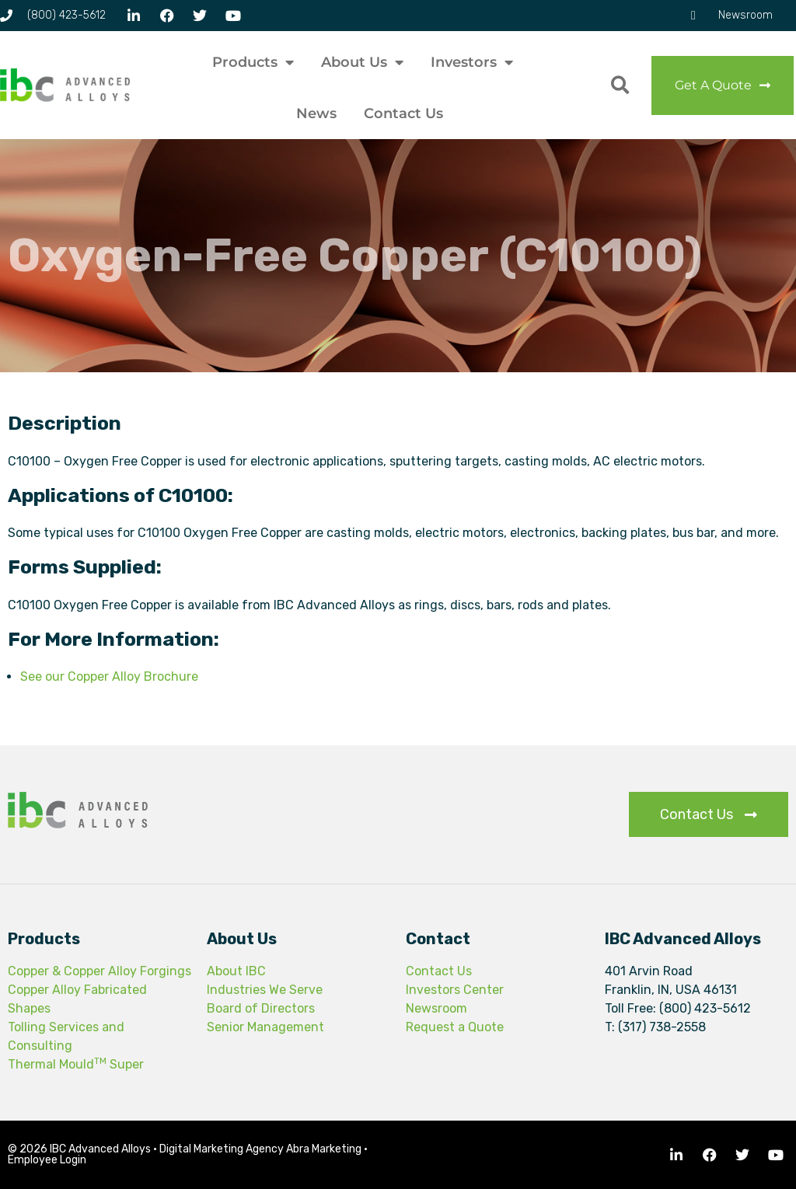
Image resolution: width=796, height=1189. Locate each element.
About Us (362, 62)
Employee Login (47, 1159)
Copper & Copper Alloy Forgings (99, 971)
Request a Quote (455, 1027)
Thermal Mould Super (76, 1064)
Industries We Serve (265, 989)
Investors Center (455, 989)
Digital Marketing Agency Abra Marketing (260, 1149)
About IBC (236, 971)
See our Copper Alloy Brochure (109, 676)
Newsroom (436, 1008)
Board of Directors (261, 1008)
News (316, 113)
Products (253, 62)
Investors (472, 62)
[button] (620, 85)
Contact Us (403, 113)
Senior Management (265, 1027)
